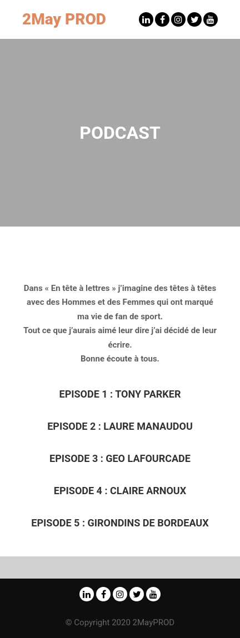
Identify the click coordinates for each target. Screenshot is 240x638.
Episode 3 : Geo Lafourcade (120, 458)
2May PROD (64, 19)
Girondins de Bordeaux (119, 523)
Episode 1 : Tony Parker (120, 394)
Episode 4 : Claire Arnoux (120, 490)
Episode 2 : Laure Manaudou (120, 426)
